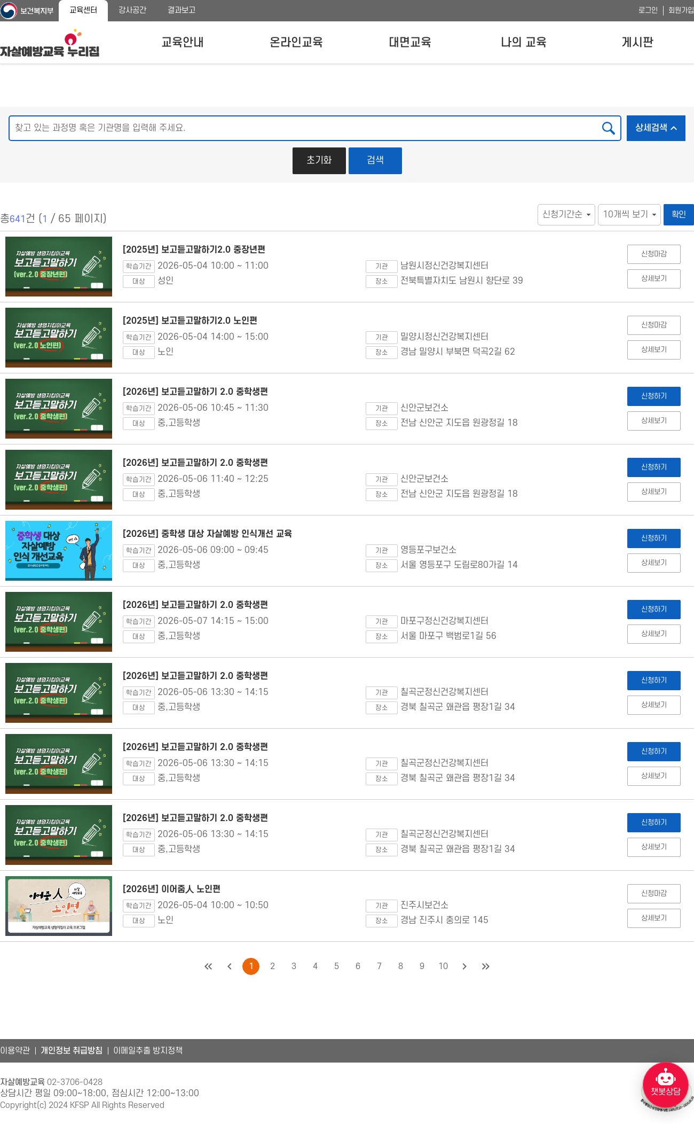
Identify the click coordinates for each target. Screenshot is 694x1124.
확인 (679, 215)
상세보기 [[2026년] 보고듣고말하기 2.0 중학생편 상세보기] (653, 421)
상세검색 (660, 125)
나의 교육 (524, 42)
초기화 (319, 160)
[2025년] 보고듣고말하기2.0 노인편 (190, 321)
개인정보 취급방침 (71, 1051)
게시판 (637, 42)
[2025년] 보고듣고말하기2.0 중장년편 (194, 250)
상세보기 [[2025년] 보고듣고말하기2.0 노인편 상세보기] (653, 350)
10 (443, 966)
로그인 (648, 10)
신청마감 (653, 254)
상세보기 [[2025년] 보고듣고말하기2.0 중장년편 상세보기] (653, 279)
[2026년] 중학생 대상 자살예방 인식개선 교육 (207, 534)
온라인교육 (296, 42)
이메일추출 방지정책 (148, 1051)
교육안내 (182, 42)
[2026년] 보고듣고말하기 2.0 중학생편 (195, 392)
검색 (375, 160)
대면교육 (410, 42)
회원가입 (681, 10)
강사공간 (132, 10)
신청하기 (653, 396)
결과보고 (181, 10)
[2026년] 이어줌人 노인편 (171, 889)
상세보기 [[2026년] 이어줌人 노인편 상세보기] (653, 918)
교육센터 (83, 10)
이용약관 (15, 1051)
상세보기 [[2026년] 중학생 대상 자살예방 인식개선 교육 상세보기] (653, 563)
